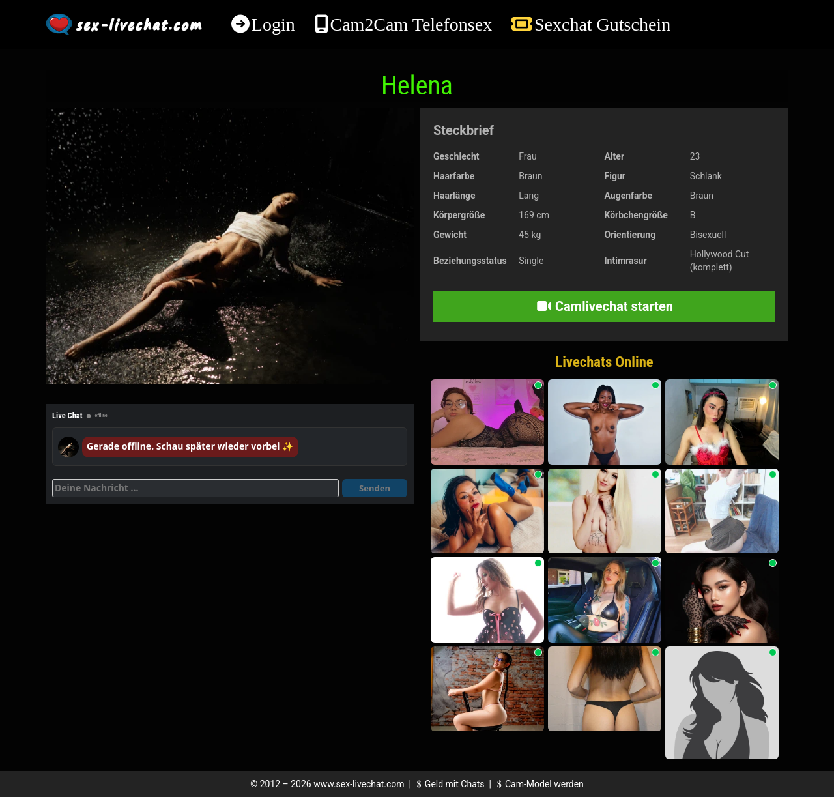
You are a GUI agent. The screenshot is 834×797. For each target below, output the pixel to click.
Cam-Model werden (538, 784)
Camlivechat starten (604, 306)
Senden (374, 488)
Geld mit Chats (448, 784)
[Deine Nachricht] (195, 488)
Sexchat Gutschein (602, 24)
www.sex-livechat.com (358, 784)
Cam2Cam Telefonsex (411, 24)
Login (273, 24)
